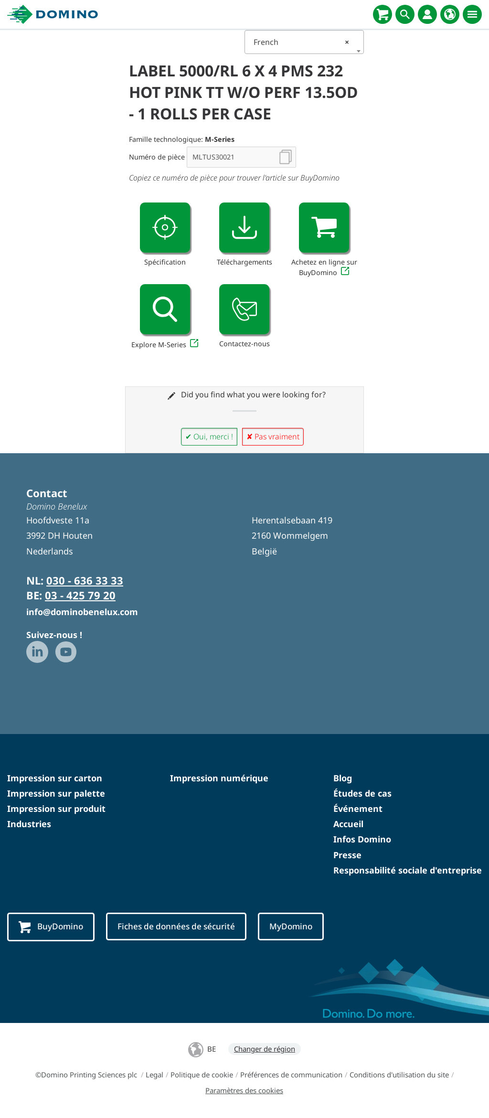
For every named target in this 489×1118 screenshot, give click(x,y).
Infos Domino (362, 839)
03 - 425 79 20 (80, 595)
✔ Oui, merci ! (209, 436)
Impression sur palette (56, 793)
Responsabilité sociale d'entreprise (407, 870)
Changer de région (264, 1049)
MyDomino (298, 926)
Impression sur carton (54, 778)
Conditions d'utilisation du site (399, 1075)
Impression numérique (219, 778)
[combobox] (304, 42)
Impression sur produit (56, 808)
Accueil (348, 824)
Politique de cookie (201, 1075)
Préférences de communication (291, 1075)
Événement (358, 808)
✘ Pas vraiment (272, 436)
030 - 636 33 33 (84, 580)
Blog (342, 778)
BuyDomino (52, 927)
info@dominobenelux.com (82, 612)
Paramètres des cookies (244, 1091)
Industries (29, 824)
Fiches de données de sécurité (180, 926)
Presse (347, 855)
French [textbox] (301, 42)
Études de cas (362, 793)
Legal (154, 1075)
